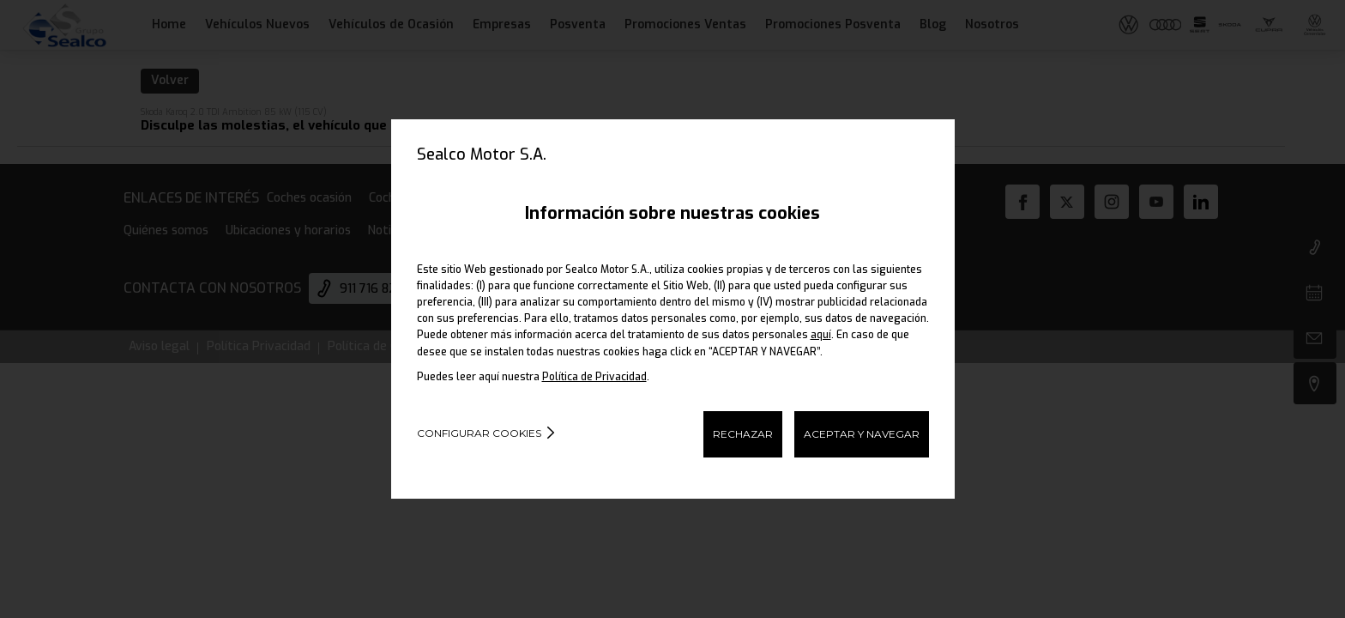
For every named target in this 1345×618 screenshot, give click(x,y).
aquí (821, 335)
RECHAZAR (743, 433)
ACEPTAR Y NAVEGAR (862, 433)
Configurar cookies (479, 433)
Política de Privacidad (594, 377)
